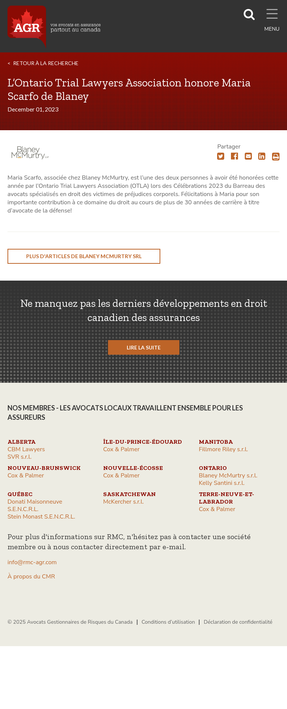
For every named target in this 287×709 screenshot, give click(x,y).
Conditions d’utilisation (168, 622)
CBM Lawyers (26, 449)
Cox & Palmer (121, 449)
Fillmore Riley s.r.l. (223, 449)
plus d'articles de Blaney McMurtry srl (84, 256)
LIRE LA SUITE (144, 347)
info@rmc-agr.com (32, 562)
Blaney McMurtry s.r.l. (228, 475)
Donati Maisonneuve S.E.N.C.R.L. (34, 505)
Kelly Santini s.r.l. (221, 483)
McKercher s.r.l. (123, 502)
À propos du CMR (31, 576)
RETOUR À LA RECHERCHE (45, 63)
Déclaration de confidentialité (238, 622)
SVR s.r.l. (19, 457)
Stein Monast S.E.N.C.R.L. (41, 517)
